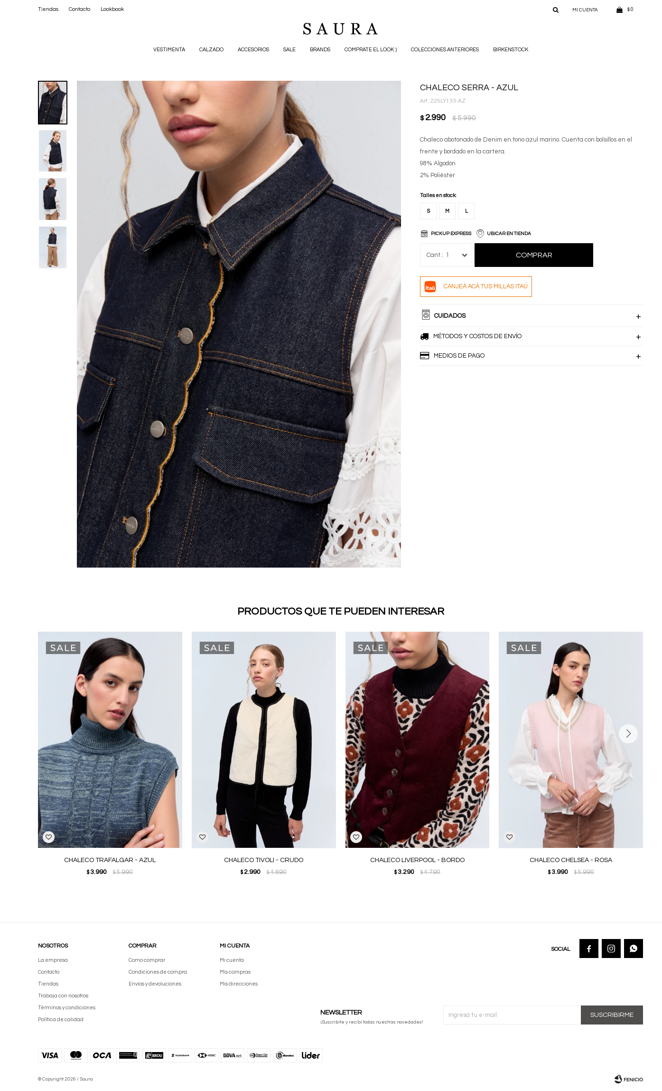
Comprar (534, 255)
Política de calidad (61, 1019)
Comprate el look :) (371, 49)
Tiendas (48, 9)
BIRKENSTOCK (510, 49)
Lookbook (112, 9)
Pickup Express (451, 233)
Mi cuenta (232, 960)
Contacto (79, 9)
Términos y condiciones (66, 1007)
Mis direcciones (239, 984)
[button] (556, 9)
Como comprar (147, 960)
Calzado (211, 49)
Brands (320, 49)
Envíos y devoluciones (155, 984)
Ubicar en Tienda (509, 233)
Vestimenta (169, 49)
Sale (289, 49)
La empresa (53, 960)
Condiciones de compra (158, 972)
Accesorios (253, 49)
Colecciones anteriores (445, 49)
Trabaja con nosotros (63, 995)
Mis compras (235, 972)
